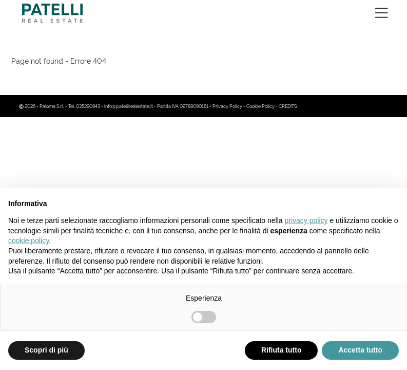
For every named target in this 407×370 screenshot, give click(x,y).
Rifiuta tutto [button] (281, 350)
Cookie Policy (260, 106)
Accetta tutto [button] (360, 350)
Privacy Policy (227, 106)
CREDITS (288, 106)
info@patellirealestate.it (128, 106)
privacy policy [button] (306, 220)
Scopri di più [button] (46, 350)
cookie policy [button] (28, 240)
